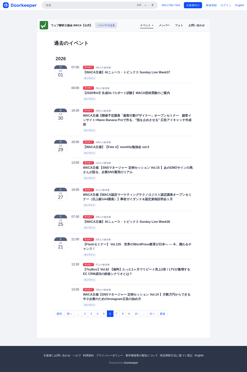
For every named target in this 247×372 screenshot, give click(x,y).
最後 (162, 313)
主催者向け (193, 5)
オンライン (89, 78)
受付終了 (88, 67)
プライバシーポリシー (109, 355)
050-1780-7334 (171, 5)
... (78, 313)
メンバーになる (106, 25)
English (239, 5)
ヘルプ (77, 355)
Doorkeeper (131, 362)
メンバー (164, 25)
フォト (179, 25)
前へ (69, 313)
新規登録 (211, 5)
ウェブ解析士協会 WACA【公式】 (71, 25)
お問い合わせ (197, 25)
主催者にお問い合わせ (56, 355)
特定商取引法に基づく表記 (176, 355)
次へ (152, 313)
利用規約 (88, 355)
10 (136, 313)
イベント (146, 25)
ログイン (226, 5)
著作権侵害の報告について (141, 355)
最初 (59, 313)
